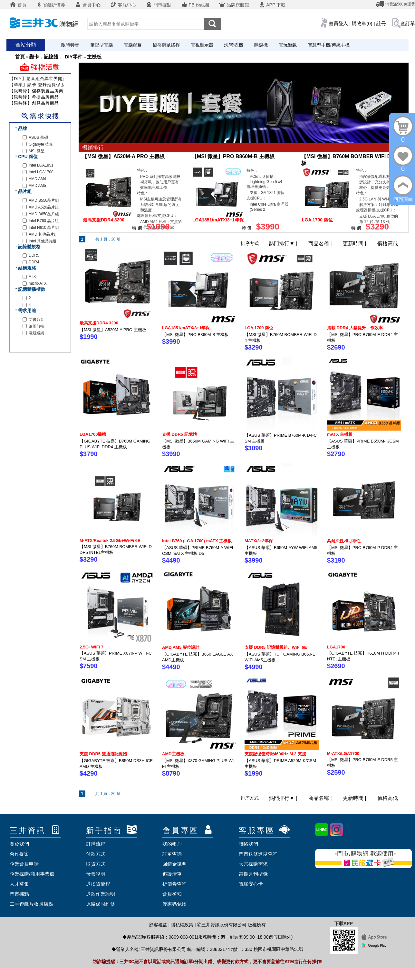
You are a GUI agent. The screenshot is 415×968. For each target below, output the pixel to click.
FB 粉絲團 (195, 4)
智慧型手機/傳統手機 (329, 44)
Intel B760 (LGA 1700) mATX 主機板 (197, 540)
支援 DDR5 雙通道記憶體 (103, 753)
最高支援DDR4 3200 (99, 323)
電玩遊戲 (288, 44)
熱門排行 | (284, 243)
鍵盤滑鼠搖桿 (166, 44)
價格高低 (387, 243)
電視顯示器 (202, 44)
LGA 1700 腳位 (259, 327)
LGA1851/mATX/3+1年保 (186, 327)
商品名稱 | (320, 243)
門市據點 (158, 4)
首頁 (18, 4)
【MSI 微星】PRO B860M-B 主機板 (233, 156)
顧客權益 (158, 924)
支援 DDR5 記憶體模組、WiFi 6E (276, 647)
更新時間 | (355, 243)
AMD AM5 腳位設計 (180, 647)
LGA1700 (336, 647)
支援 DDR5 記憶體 (179, 434)
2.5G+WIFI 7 (91, 647)
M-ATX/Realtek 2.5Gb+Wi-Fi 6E (110, 540)
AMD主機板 (173, 753)
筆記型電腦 (101, 44)
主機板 (94, 56)
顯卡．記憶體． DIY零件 (55, 56)
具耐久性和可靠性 (344, 540)
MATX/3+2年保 (259, 540)
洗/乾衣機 (233, 44)
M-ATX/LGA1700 (343, 753)
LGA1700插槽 (93, 434)
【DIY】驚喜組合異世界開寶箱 (40, 78)
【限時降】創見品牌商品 (34, 103)
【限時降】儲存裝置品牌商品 (38, 90)
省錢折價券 (50, 4)
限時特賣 (70, 44)
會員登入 (338, 23)
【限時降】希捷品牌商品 (34, 97)
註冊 (381, 23)
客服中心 (123, 4)
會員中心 (88, 4)
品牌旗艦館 (234, 4)
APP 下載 (272, 4)
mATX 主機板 (339, 434)
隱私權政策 (182, 924)
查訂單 (408, 23)
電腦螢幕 (133, 44)
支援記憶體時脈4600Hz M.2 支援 (275, 753)
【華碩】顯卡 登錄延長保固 (37, 84)
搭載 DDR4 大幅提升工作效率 (355, 327)
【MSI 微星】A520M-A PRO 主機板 (123, 156)
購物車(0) (362, 23)
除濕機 (261, 44)
